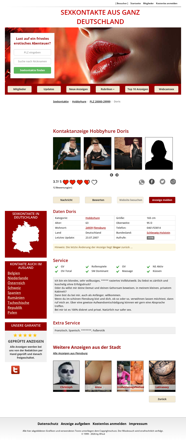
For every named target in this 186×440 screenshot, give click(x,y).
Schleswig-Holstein (158, 232)
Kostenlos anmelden (166, 3)
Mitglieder (148, 3)
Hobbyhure (79, 101)
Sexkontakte (61, 101)
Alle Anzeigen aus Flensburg (70, 353)
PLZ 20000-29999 (100, 101)
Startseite (135, 3)
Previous (111, 175)
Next (117, 175)
